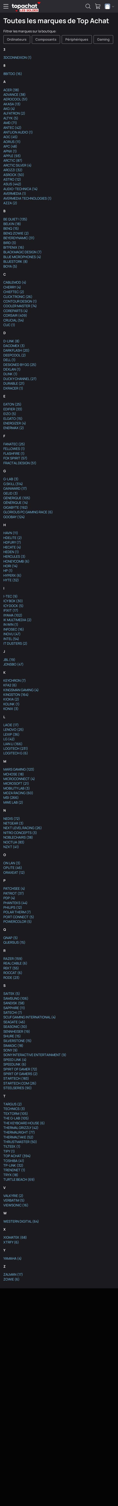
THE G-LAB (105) (16, 1118)
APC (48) (10, 146)
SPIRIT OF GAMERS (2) (20, 1073)
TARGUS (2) (12, 1104)
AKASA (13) (12, 104)
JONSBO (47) (13, 664)
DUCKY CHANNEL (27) (20, 378)
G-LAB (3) (11, 479)
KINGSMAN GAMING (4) (21, 690)
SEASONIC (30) (15, 1026)
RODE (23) (11, 977)
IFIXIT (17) (10, 610)
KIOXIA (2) (11, 699)
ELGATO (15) (13, 418)
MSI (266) (11, 797)
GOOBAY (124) (14, 517)
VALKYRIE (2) (13, 1195)
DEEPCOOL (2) (14, 355)
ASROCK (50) (13, 174)
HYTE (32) (11, 580)
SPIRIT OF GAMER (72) (20, 1069)
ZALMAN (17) (13, 1274)
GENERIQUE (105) (16, 498)
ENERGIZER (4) (14, 423)
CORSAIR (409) (15, 315)
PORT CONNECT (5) (18, 917)
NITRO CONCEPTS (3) (20, 832)
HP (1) (8, 570)
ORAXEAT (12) (14, 872)
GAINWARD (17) (15, 488)
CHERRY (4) (12, 287)
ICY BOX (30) (13, 601)
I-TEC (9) (10, 596)
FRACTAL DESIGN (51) (19, 463)
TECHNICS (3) (14, 1108)
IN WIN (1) (10, 624)
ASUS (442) (12, 184)
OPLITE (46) (12, 867)
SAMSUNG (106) (15, 998)
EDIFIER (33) (12, 409)
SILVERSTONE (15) (17, 1040)
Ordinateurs (17, 39)
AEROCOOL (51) (15, 99)
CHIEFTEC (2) (13, 291)
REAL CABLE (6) (15, 963)
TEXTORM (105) (15, 1113)
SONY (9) (10, 1050)
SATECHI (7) (12, 1012)
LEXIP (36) (11, 734)
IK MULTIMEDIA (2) (17, 620)
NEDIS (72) (11, 818)
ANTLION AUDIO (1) (18, 132)
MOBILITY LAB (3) (16, 788)
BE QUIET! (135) (15, 219)
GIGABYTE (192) (15, 507)
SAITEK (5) (11, 993)
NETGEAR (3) (13, 823)
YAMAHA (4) (12, 1258)
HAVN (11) (10, 533)
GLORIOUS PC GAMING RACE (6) (28, 512)
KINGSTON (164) (16, 694)
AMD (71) (10, 122)
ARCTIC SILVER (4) (17, 165)
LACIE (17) (11, 725)
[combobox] (109, 6)
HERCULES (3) (14, 556)
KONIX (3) (11, 708)
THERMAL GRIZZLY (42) (21, 1127)
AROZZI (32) (13, 170)
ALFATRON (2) (14, 113)
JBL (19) (9, 659)
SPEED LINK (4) (15, 1059)
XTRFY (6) (11, 1242)
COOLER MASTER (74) (20, 306)
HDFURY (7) (12, 542)
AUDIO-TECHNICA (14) (20, 189)
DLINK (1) (10, 374)
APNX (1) (10, 151)
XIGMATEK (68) (15, 1237)
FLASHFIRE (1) (14, 453)
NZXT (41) (11, 846)
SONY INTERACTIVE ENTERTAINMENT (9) (34, 1054)
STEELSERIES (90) (17, 1088)
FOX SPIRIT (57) (15, 458)
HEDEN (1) (11, 552)
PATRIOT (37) (13, 893)
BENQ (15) (11, 228)
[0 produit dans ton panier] (98, 6)
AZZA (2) (10, 203)
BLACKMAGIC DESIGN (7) (22, 252)
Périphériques (76, 39)
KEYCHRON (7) (14, 680)
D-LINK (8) (11, 341)
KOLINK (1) (11, 704)
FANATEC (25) (14, 444)
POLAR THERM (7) (17, 912)
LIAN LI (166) (13, 744)
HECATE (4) (12, 547)
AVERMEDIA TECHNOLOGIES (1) (27, 198)
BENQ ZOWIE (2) (16, 233)
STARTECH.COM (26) (19, 1083)
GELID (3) (10, 493)
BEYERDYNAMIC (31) (19, 238)
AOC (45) (10, 137)
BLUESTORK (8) (15, 261)
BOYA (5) (10, 266)
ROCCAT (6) (12, 972)
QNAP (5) (10, 937)
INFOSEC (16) (13, 629)
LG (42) (9, 739)
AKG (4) (9, 108)
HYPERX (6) (12, 575)
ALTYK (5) (10, 118)
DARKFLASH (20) (16, 350)
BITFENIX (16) (13, 247)
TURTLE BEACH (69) (19, 1179)
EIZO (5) (9, 413)
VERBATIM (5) (14, 1200)
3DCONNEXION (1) (17, 57)
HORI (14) (10, 566)
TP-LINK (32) (13, 1165)
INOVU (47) (12, 634)
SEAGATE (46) (14, 1022)
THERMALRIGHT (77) (19, 1132)
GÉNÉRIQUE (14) (15, 502)
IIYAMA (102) (12, 615)
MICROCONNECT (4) (19, 778)
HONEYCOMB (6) (16, 561)
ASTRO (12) (12, 179)
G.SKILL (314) (13, 484)
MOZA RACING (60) (18, 793)
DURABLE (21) (14, 383)
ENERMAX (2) (13, 428)
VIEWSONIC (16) (15, 1205)
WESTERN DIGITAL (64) (21, 1221)
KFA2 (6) (10, 685)
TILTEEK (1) (11, 1146)
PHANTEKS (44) (15, 902)
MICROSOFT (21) (16, 783)
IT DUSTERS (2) (15, 643)
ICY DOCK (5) (13, 605)
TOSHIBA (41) (13, 1160)
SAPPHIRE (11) (14, 1008)
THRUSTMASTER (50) (20, 1141)
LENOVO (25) (13, 729)
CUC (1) (9, 325)
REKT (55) (11, 968)
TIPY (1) (9, 1151)
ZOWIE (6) (11, 1279)
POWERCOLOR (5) (17, 921)
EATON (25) (12, 404)
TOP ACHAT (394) (17, 1156)
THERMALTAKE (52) (18, 1137)
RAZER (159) (13, 958)
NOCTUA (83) (13, 842)
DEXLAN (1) (12, 369)
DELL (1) (9, 359)
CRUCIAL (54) (13, 320)
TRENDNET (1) (14, 1170)
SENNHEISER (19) (16, 1031)
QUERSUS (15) (14, 942)
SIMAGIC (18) (13, 1045)
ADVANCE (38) (14, 94)
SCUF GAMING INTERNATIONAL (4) (29, 1017)
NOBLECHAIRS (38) (18, 837)
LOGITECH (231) (15, 748)
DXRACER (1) (13, 388)
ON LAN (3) (11, 863)
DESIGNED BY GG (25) (19, 364)
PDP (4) (9, 898)
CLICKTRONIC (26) (17, 296)
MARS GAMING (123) (18, 769)
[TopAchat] (24, 6)
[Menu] (5, 6)
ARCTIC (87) (12, 160)
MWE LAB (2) (13, 802)
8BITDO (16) (12, 73)
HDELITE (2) (12, 537)
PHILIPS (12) (12, 907)
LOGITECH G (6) (15, 753)
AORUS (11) (12, 141)
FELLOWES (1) (14, 448)
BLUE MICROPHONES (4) (22, 257)
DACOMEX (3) (14, 345)
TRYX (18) (10, 1175)
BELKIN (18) (12, 223)
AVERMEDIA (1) (14, 193)
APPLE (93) (12, 155)
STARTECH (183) (16, 1078)
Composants (45, 39)
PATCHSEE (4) (14, 888)
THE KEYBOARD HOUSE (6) (24, 1123)
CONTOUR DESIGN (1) (20, 301)
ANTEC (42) (12, 127)
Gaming (103, 39)
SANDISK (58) (14, 1003)
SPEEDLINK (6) (14, 1064)
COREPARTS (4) (15, 310)
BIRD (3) (9, 242)
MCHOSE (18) (13, 774)
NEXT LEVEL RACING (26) (22, 828)
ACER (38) (11, 90)
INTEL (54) (11, 638)
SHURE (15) (12, 1036)
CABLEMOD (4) (14, 282)
